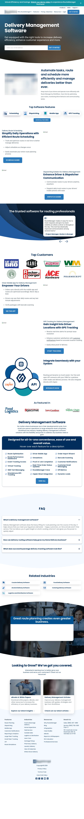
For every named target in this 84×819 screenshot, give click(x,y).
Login (64, 12)
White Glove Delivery (31, 787)
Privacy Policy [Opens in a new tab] (42, 804)
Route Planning (9, 758)
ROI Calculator (48, 774)
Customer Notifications (12, 766)
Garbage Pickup (29, 776)
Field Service (28, 765)
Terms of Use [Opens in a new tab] (42, 807)
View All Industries (30, 784)
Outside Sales (28, 768)
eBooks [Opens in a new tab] (46, 769)
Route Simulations (10, 780)
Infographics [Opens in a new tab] (48, 763)
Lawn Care (27, 773)
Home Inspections (30, 763)
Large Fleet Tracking (11, 772)
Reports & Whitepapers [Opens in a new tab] (51, 772)
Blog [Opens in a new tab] (45, 761)
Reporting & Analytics (12, 769)
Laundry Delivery (29, 782)
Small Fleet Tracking (11, 774)
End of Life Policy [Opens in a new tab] (42, 810)
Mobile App (8, 763)
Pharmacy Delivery (30, 779)
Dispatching (8, 761)
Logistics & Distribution (31, 771)
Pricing (43, 12)
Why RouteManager (50, 758)
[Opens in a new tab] (25, 732)
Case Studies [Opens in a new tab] (48, 766)
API (6, 777)
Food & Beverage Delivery (29, 759)
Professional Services (51, 777)
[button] (42, 518)
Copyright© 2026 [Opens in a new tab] (42, 801)
